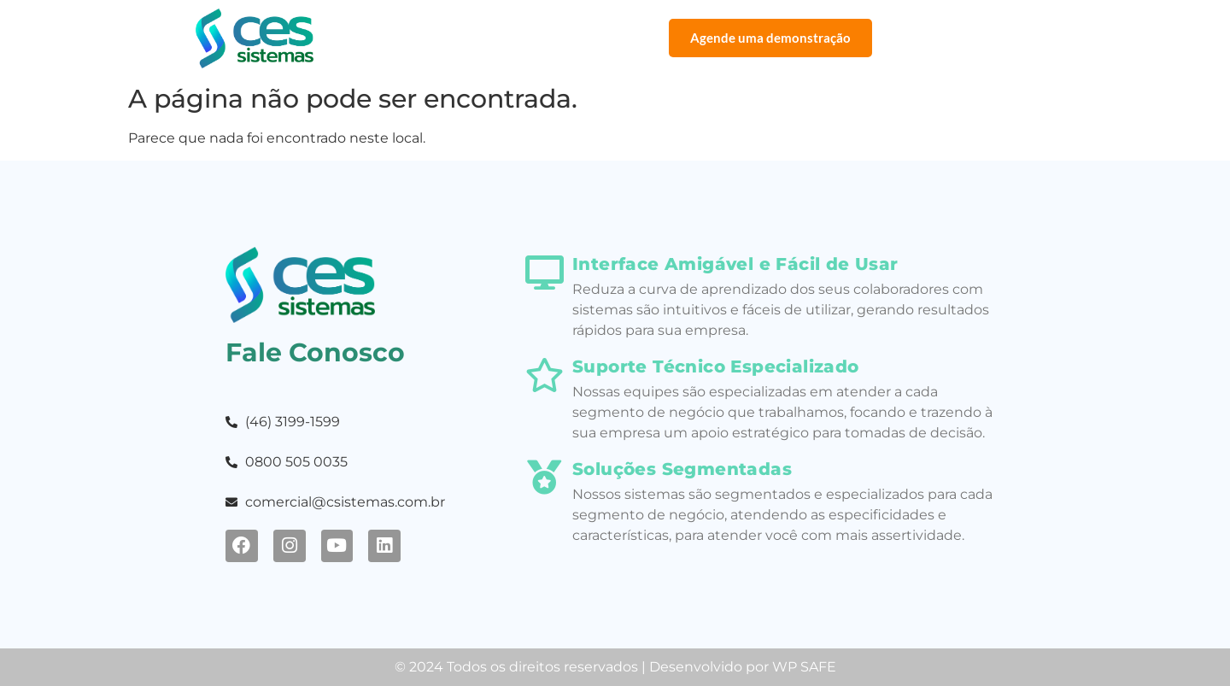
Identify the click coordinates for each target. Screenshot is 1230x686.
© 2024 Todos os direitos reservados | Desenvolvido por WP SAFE (615, 667)
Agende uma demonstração (770, 37)
